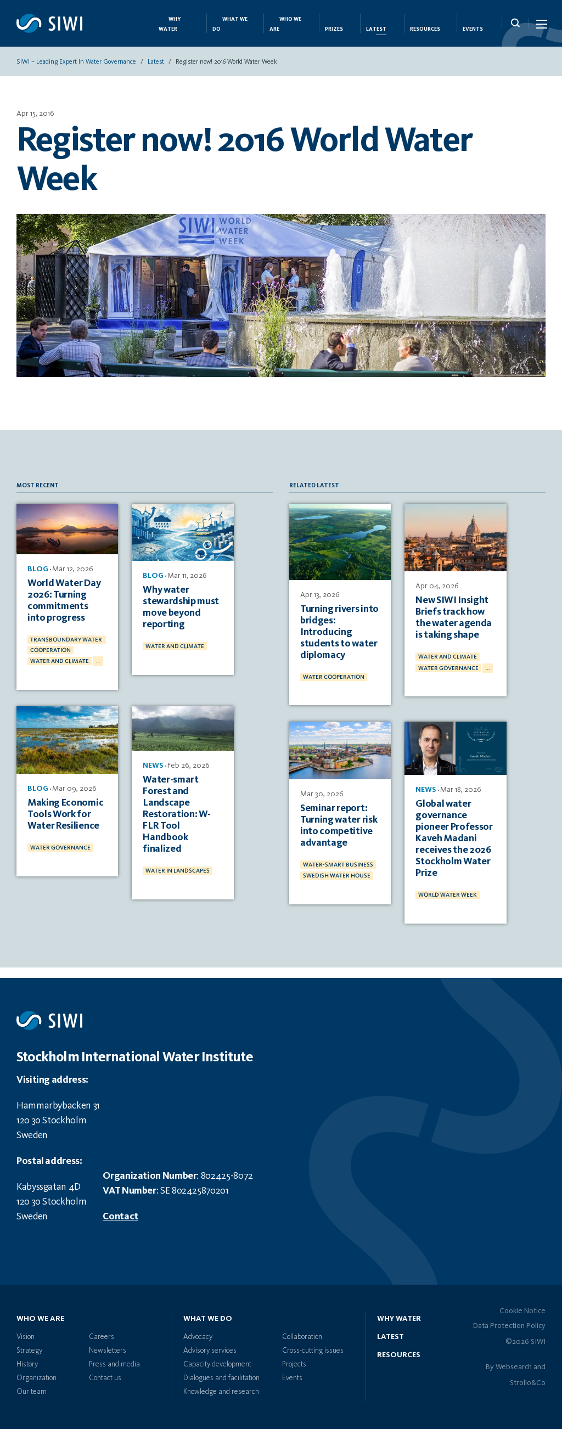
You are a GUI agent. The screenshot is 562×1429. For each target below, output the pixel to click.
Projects (294, 1364)
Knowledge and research (221, 1392)
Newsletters (107, 1350)
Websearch (514, 1367)
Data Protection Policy (509, 1326)
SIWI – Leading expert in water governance (76, 63)
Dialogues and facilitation (221, 1378)
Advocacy (197, 1337)
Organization (36, 1378)
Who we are (40, 1319)
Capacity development (217, 1364)
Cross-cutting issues (313, 1350)
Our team (31, 1392)
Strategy (29, 1350)
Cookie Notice (522, 1311)
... (97, 660)
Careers (101, 1337)
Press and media (114, 1364)
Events (473, 29)
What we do (207, 1319)
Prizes (334, 29)
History (27, 1364)
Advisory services (210, 1350)
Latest (376, 29)
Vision (25, 1337)
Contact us (105, 1378)
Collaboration (302, 1337)
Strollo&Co (528, 1383)
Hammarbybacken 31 (58, 1106)
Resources (425, 29)
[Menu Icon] (541, 26)
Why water (399, 1319)
